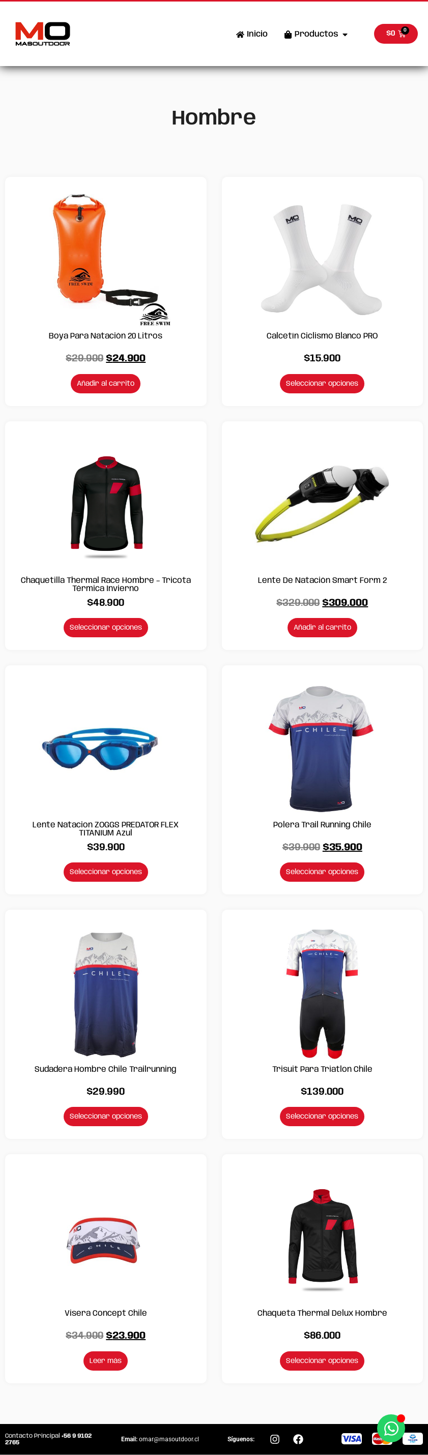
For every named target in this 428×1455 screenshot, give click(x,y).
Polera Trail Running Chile (322, 825)
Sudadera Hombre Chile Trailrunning (106, 1069)
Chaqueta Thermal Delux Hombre (322, 1313)
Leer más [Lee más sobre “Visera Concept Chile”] (106, 1361)
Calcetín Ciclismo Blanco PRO (322, 336)
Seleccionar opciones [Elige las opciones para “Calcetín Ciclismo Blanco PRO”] (322, 383)
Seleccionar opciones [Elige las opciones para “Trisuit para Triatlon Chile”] (322, 1116)
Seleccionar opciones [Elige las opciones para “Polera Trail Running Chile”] (322, 872)
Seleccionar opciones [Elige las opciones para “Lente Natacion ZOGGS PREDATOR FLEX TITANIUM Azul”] (106, 872)
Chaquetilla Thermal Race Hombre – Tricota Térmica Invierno (106, 584)
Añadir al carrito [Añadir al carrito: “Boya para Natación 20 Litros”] (105, 383)
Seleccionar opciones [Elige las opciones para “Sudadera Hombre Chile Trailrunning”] (106, 1116)
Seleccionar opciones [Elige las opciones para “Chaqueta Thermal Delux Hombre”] (322, 1361)
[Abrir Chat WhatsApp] (391, 1428)
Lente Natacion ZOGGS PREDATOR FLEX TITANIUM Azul (106, 829)
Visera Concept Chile (106, 1313)
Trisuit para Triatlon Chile (322, 1069)
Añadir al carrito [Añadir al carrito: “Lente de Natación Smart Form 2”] (322, 627)
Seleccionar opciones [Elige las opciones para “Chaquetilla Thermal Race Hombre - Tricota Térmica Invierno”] (106, 627)
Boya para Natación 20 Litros (105, 336)
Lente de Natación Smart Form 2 (322, 580)
